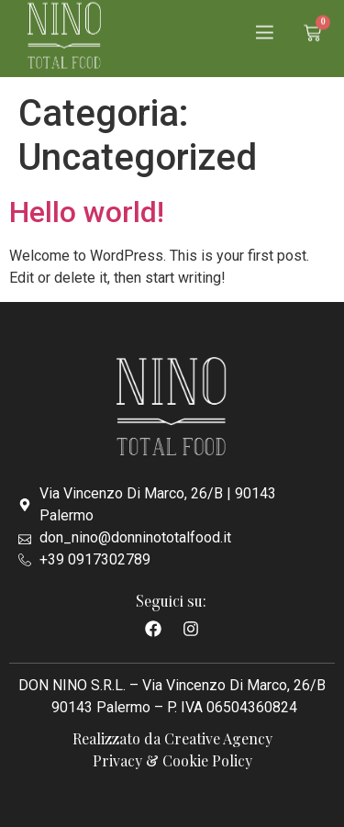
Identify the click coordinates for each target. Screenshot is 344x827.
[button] (264, 28)
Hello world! (86, 212)
